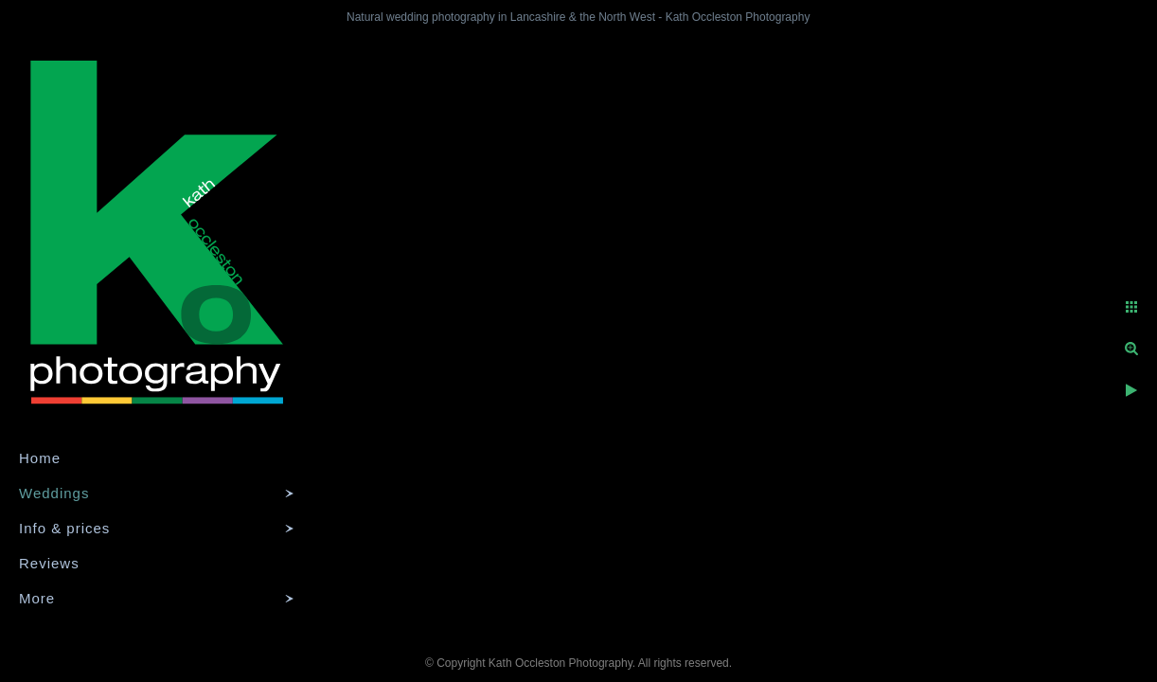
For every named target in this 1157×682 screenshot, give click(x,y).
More (37, 598)
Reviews (49, 563)
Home (40, 458)
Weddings (54, 493)
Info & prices (64, 528)
